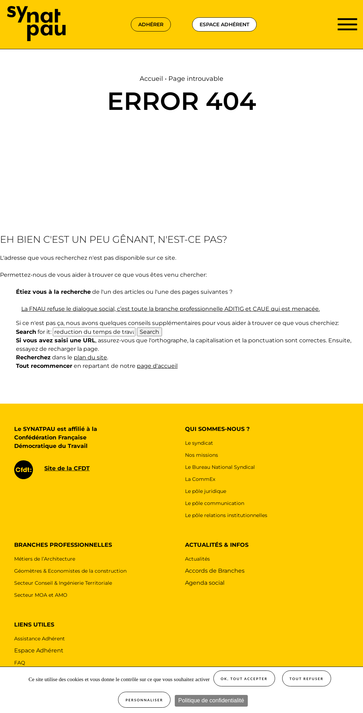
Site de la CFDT (67, 468)
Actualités (197, 559)
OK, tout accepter (244, 678)
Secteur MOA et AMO (40, 595)
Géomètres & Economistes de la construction (70, 571)
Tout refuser (307, 678)
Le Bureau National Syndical (220, 467)
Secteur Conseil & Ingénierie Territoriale (63, 583)
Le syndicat (199, 443)
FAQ (19, 662)
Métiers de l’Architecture (44, 559)
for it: (33, 332)
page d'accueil (157, 366)
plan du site (90, 357)
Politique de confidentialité (211, 700)
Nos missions (201, 455)
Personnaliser (144, 700)
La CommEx (200, 479)
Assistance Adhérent (39, 638)
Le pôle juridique (205, 491)
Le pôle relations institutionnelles (226, 515)
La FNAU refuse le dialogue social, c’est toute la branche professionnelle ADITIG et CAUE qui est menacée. (170, 308)
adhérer (150, 24)
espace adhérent (224, 24)
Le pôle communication (214, 503)
